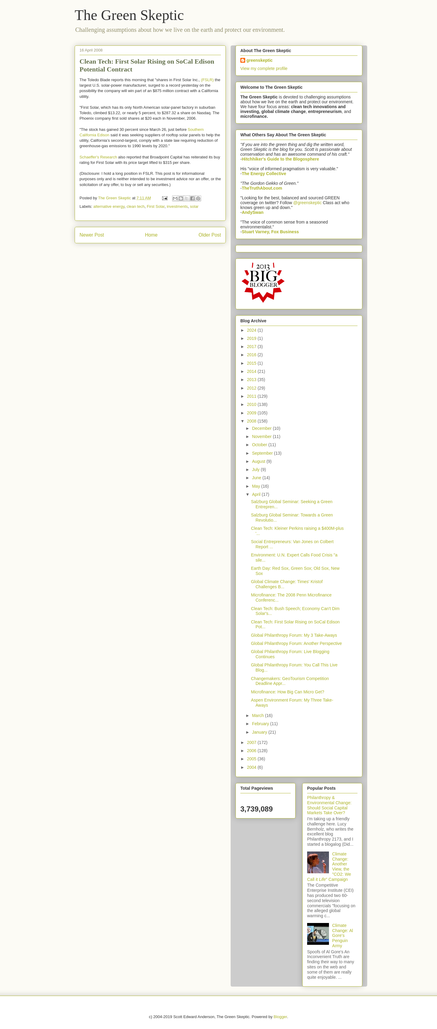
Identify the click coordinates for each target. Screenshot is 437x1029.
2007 (252, 742)
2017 (252, 346)
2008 (252, 421)
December (262, 428)
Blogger (280, 1016)
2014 (252, 371)
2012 (252, 388)
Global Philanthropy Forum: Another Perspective (296, 643)
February (261, 723)
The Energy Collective (264, 173)
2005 (252, 758)
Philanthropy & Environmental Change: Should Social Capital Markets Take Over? (329, 805)
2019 (252, 338)
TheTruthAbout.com (262, 188)
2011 (252, 396)
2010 (252, 404)
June (257, 477)
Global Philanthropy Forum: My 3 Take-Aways (294, 635)
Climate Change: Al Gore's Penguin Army (342, 935)
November (262, 436)
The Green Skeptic (129, 15)
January (260, 732)
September (263, 453)
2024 (252, 330)
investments (177, 206)
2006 (252, 750)
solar (194, 206)
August (259, 461)
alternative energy (108, 206)
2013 (252, 379)
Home (151, 234)
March (258, 715)
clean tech (135, 206)
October (260, 444)
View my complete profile (263, 68)
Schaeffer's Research (98, 157)
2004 (252, 767)
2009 (252, 412)
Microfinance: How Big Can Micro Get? (287, 691)
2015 (252, 363)
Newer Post (92, 234)
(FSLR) (207, 80)
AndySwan (253, 212)
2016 (252, 354)
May (256, 486)
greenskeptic (259, 60)
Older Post (209, 234)
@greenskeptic (307, 202)
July (256, 469)
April (257, 494)
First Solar (156, 206)
